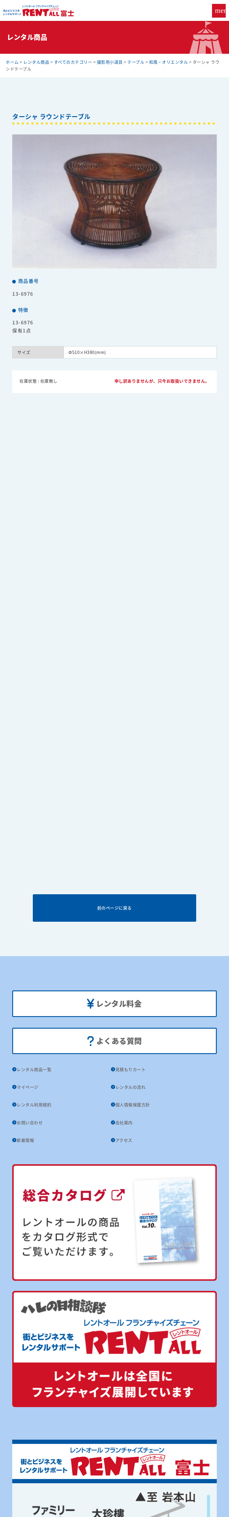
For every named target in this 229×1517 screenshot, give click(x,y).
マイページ (27, 1087)
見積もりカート (130, 1069)
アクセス (123, 1140)
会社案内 (124, 1122)
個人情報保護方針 (132, 1105)
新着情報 (25, 1140)
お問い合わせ (30, 1122)
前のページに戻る (114, 908)
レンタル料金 (114, 1004)
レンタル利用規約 (34, 1105)
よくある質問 (114, 1041)
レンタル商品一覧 (34, 1069)
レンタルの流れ (130, 1087)
